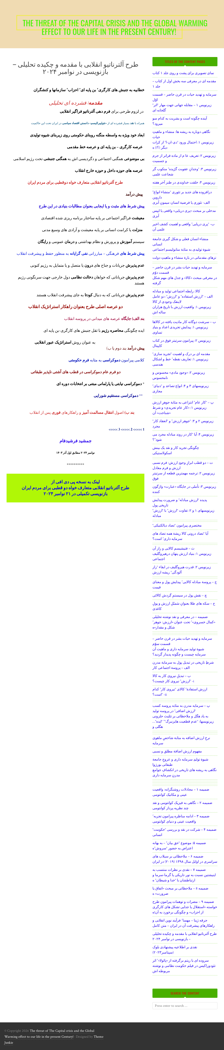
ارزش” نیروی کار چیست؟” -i (173, 681)
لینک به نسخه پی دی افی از (75, 482)
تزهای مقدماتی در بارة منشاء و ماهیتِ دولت (184, 257)
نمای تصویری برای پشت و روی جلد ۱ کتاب (183, 73)
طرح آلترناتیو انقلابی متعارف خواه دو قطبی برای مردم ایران (75, 488)
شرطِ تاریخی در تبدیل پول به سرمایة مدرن (183, 662)
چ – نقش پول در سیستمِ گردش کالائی (179, 595)
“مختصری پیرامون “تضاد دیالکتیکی (177, 525)
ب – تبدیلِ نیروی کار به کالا (171, 676)
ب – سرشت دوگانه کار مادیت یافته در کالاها (184, 322)
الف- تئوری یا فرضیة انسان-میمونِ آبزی (181, 202)
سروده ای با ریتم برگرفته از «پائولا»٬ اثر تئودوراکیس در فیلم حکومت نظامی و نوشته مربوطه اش (183, 965)
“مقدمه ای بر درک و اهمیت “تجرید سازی (181, 354)
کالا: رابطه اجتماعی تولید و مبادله (176, 291)
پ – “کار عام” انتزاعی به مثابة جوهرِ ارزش (183, 402)
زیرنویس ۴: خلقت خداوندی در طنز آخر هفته (183, 182)
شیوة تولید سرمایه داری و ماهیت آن (178, 649)
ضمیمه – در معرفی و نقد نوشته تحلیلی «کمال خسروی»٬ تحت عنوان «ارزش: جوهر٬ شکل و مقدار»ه (183, 622)
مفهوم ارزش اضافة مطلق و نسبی (177, 751)
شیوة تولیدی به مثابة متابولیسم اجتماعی (181, 249)
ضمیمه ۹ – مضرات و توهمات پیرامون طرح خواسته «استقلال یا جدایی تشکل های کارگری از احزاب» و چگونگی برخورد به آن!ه (184, 907)
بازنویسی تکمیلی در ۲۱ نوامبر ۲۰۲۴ (76, 494)
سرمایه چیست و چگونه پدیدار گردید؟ (179, 654)
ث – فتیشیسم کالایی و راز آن (173, 548)
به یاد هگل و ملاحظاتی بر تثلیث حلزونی (180, 716)
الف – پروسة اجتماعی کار (171, 668)
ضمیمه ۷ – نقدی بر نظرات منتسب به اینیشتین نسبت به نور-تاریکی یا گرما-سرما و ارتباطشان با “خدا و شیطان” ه (184, 875)
